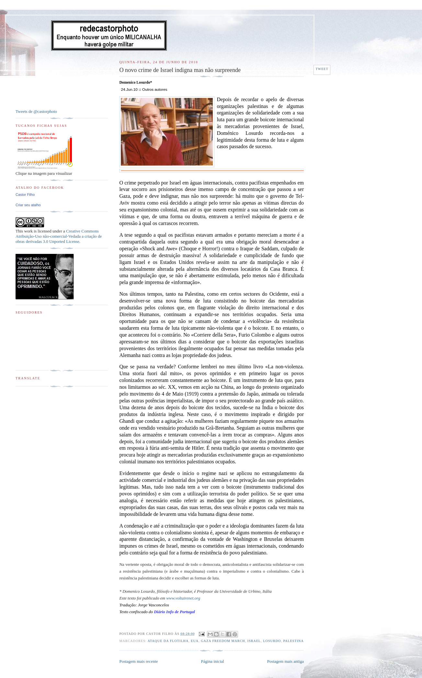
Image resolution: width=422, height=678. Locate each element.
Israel (254, 641)
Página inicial (212, 661)
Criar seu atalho (28, 205)
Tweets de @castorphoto (36, 111)
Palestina (293, 641)
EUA (195, 641)
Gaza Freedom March (223, 641)
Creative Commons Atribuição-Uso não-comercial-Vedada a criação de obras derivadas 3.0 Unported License (59, 236)
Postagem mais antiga (285, 661)
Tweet (321, 69)
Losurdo (272, 641)
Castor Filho (25, 194)
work (28, 231)
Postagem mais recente (138, 661)
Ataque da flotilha (168, 641)
